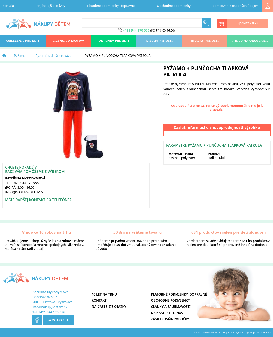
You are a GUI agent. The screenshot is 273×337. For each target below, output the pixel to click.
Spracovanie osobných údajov (235, 5)
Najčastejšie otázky (50, 5)
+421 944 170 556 (51, 312)
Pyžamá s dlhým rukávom (55, 55)
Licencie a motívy (68, 40)
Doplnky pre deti (114, 40)
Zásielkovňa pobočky (170, 319)
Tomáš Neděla (263, 332)
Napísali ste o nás (167, 313)
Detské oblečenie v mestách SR (209, 332)
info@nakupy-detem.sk (49, 307)
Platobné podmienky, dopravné (111, 5)
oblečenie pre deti (22, 40)
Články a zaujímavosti (171, 306)
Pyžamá (20, 55)
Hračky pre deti (205, 40)
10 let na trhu (104, 294)
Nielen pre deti (159, 40)
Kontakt (8, 5)
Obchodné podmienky (174, 5)
